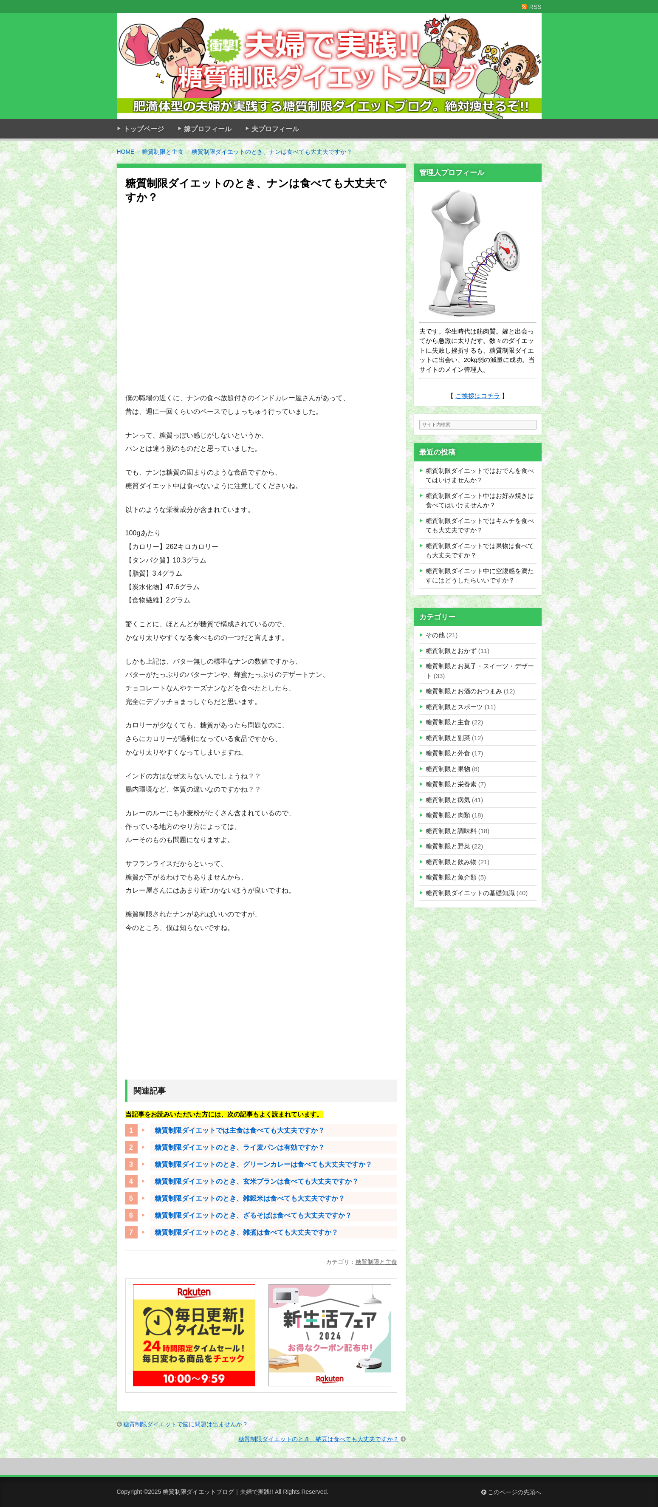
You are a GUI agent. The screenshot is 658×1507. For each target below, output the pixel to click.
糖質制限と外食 (448, 753)
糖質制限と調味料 (451, 830)
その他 (435, 635)
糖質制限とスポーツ (454, 706)
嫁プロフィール (208, 129)
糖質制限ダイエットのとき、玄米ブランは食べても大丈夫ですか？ (257, 1181)
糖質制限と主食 (376, 1261)
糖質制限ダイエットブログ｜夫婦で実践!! (218, 1491)
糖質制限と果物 (448, 768)
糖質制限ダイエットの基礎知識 (470, 892)
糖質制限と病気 (448, 799)
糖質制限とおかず (451, 650)
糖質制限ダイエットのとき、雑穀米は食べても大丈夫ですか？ (250, 1198)
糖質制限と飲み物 (451, 861)
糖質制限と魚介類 (451, 877)
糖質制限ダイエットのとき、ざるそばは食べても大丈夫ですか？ (253, 1215)
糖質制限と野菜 (448, 846)
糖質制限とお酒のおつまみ (464, 691)
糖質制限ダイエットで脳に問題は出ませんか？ (185, 1424)
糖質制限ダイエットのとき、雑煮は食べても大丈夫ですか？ (246, 1232)
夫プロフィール (275, 129)
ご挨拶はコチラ (477, 395)
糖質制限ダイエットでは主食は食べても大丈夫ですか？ (240, 1130)
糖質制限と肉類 (448, 815)
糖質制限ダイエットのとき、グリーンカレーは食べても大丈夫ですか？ (263, 1164)
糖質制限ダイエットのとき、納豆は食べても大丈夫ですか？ (318, 1439)
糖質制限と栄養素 (451, 784)
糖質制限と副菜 (448, 737)
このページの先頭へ (511, 1492)
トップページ (143, 129)
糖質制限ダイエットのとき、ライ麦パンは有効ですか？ (240, 1147)
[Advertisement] (261, 308)
